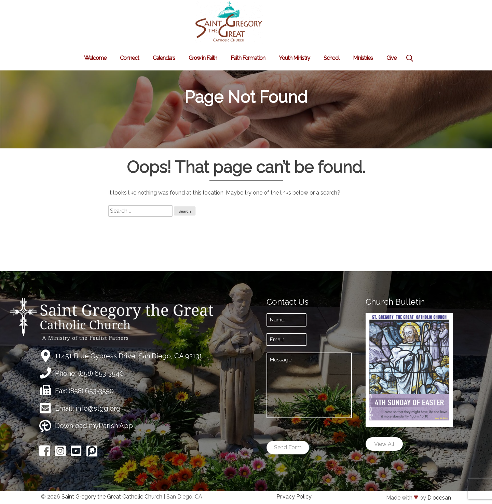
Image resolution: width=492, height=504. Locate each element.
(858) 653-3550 (91, 391)
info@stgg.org (98, 408)
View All (384, 444)
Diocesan (439, 497)
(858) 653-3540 (101, 373)
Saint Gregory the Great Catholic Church (112, 496)
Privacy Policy (294, 496)
